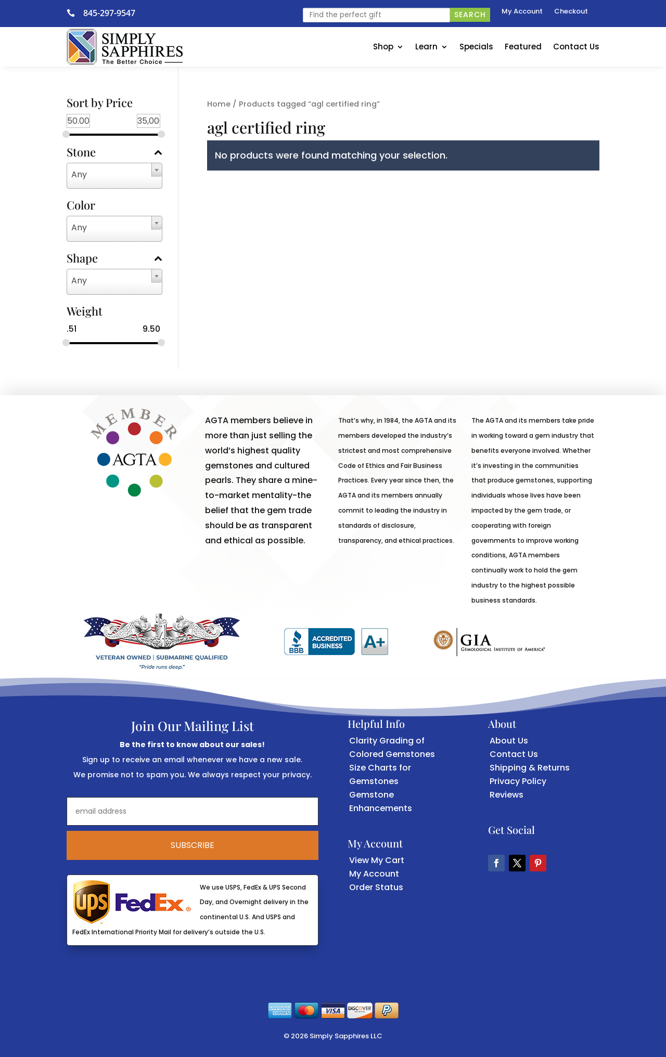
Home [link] (218, 104)
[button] (496, 863)
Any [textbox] (79, 174)
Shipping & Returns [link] (530, 768)
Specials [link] (476, 46)
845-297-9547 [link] (109, 13)
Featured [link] (523, 46)
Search (470, 14)
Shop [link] (383, 46)
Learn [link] (426, 46)
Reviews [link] (506, 795)
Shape (114, 259)
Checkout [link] (571, 12)
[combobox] (114, 176)
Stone (114, 153)
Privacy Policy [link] (518, 781)
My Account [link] (522, 12)
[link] (75, 13)
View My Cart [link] (376, 860)
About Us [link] (509, 741)
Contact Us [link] (576, 46)
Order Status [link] (376, 887)
